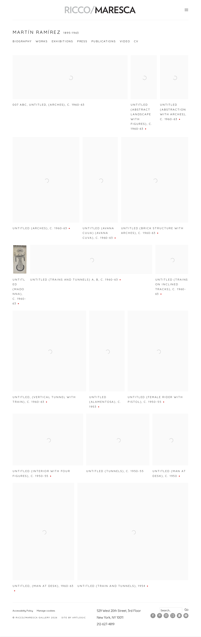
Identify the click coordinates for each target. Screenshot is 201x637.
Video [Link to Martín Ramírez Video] (125, 41)
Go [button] (186, 610)
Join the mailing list (185, 615)
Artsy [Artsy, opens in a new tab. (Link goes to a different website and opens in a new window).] (172, 615)
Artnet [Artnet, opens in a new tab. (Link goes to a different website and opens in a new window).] (179, 615)
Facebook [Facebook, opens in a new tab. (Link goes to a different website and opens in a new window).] (152, 615)
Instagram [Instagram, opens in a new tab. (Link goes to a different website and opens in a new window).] (166, 615)
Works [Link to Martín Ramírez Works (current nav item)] (42, 41)
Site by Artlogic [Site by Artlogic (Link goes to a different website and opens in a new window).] (74, 617)
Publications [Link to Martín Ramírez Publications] (103, 41)
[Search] (171, 610)
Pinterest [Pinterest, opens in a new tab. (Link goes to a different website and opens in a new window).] (159, 615)
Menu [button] (186, 10)
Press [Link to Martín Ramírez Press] (82, 41)
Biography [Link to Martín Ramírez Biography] (22, 41)
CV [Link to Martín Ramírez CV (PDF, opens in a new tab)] (136, 41)
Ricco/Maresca (100, 10)
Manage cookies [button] (46, 610)
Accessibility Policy (23, 610)
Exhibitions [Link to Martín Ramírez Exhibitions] (62, 41)
